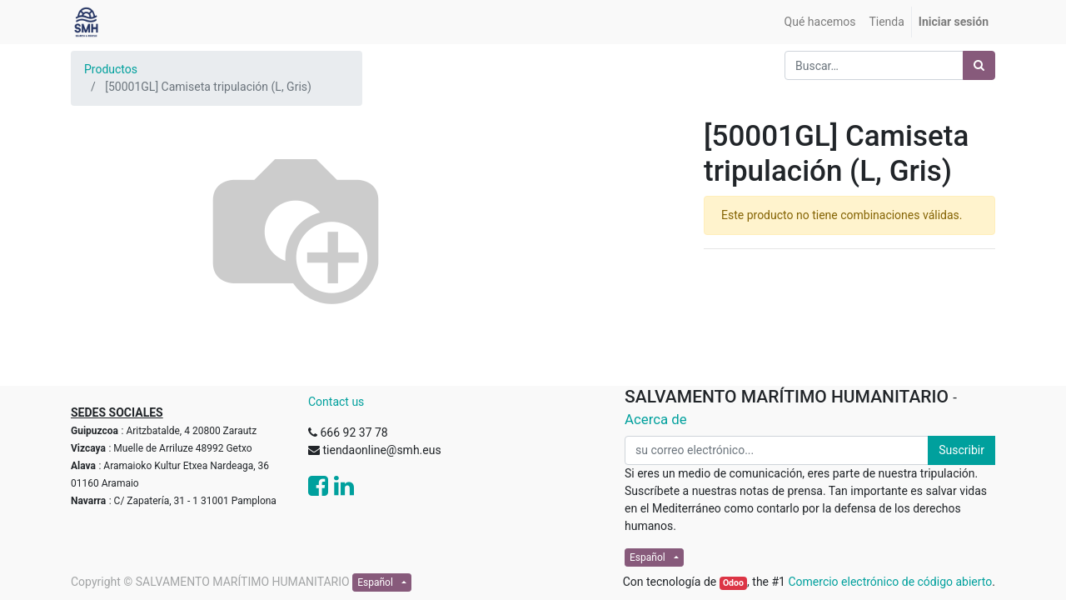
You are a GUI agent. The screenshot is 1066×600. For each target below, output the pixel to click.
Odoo (733, 583)
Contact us (336, 401)
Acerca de (656, 419)
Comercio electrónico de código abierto (890, 581)
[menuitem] (820, 22)
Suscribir (961, 450)
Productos (110, 69)
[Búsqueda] (979, 65)
